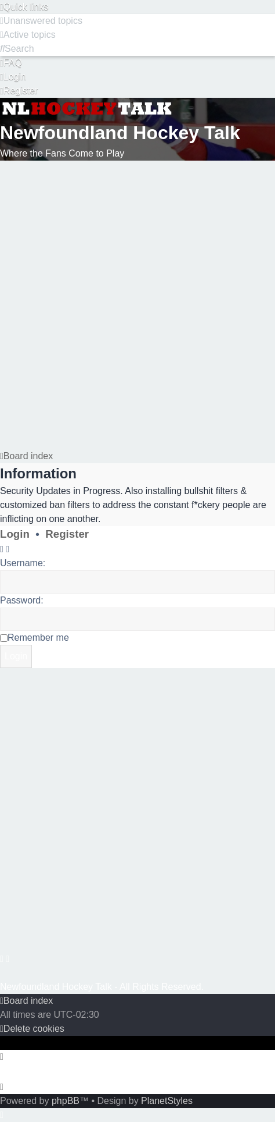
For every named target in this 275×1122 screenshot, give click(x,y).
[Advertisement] (136, 302)
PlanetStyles (167, 1101)
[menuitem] (41, 21)
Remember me (38, 637)
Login (15, 534)
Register (67, 534)
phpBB (65, 1101)
